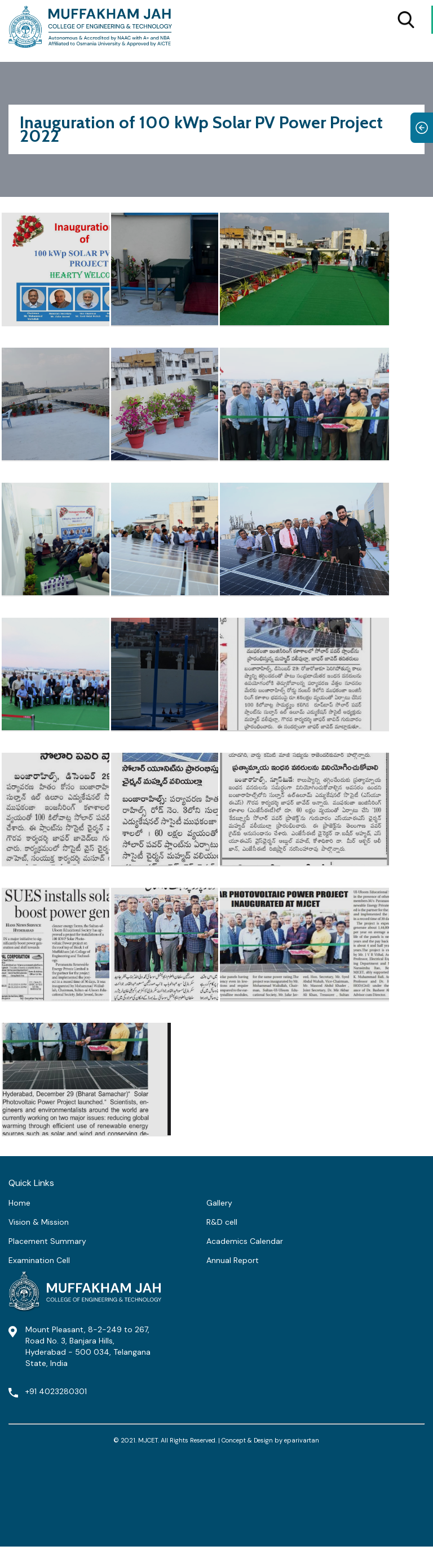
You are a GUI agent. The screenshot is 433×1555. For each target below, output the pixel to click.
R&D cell (221, 1222)
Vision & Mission (38, 1222)
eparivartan (301, 1440)
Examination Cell (39, 1260)
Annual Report (232, 1260)
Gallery (219, 1203)
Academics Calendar (244, 1241)
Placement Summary (47, 1241)
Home (19, 1203)
